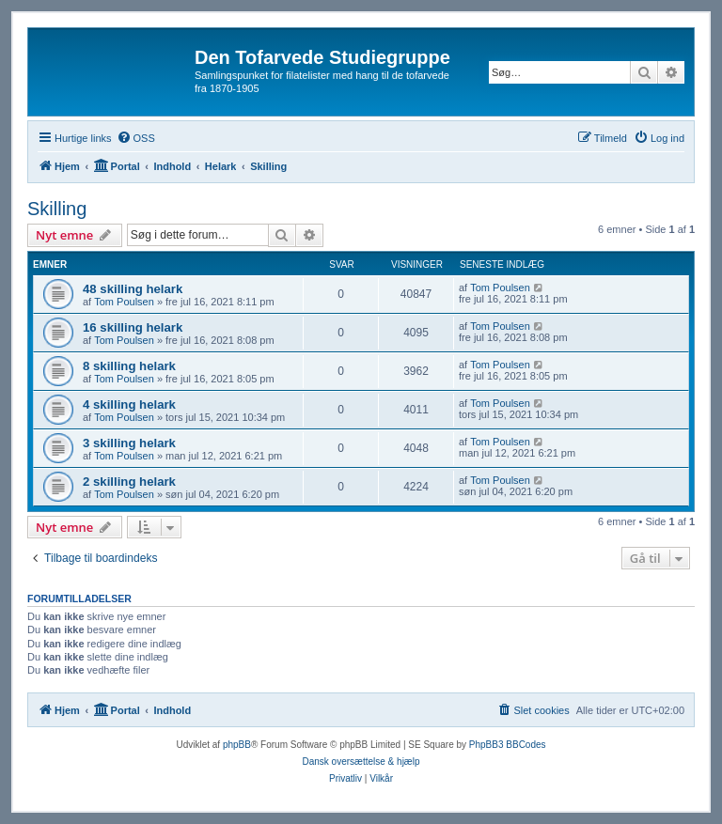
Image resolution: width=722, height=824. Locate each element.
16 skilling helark (132, 327)
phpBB (237, 744)
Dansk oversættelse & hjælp (360, 761)
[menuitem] (136, 138)
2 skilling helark (129, 481)
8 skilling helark (129, 366)
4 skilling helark (129, 404)
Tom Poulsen (124, 301)
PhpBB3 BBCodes (507, 744)
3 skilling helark (129, 443)
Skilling (56, 208)
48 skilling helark (132, 289)
